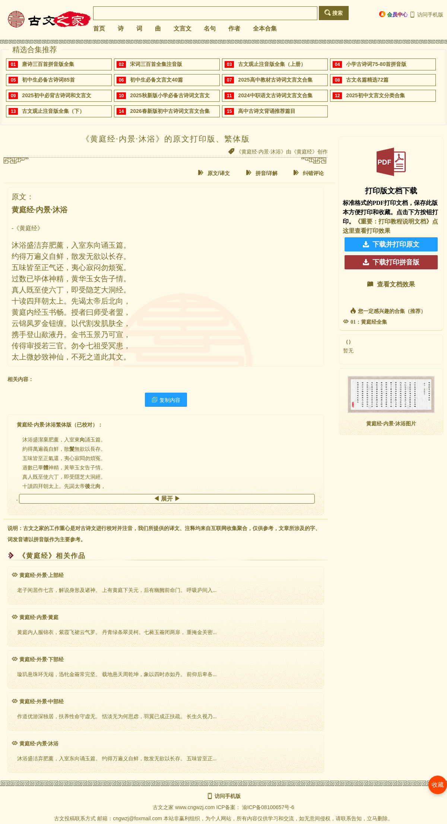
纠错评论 (308, 173)
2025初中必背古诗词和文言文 (56, 95)
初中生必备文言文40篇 (156, 80)
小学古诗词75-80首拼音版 (376, 64)
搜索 (333, 13)
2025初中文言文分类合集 (375, 95)
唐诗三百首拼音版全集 (48, 64)
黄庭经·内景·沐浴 (35, 744)
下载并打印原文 (391, 244)
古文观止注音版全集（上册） (272, 64)
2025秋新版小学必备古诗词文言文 (169, 95)
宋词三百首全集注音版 (156, 64)
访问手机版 (426, 15)
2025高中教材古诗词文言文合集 (275, 80)
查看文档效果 (391, 284)
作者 (234, 28)
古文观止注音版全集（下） (53, 111)
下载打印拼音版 (391, 262)
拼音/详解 (262, 173)
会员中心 (393, 14)
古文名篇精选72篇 (367, 80)
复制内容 (166, 400)
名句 (210, 28)
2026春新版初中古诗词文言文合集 (169, 111)
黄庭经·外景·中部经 (38, 701)
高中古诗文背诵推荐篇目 (266, 111)
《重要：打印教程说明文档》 (393, 221)
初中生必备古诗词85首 (48, 80)
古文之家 (163, 807)
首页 (99, 28)
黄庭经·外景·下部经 (38, 659)
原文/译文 (214, 173)
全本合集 (265, 28)
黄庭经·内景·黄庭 (35, 617)
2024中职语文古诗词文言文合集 (275, 95)
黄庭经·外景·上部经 (38, 575)
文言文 (182, 28)
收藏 (438, 785)
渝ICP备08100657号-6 (268, 807)
